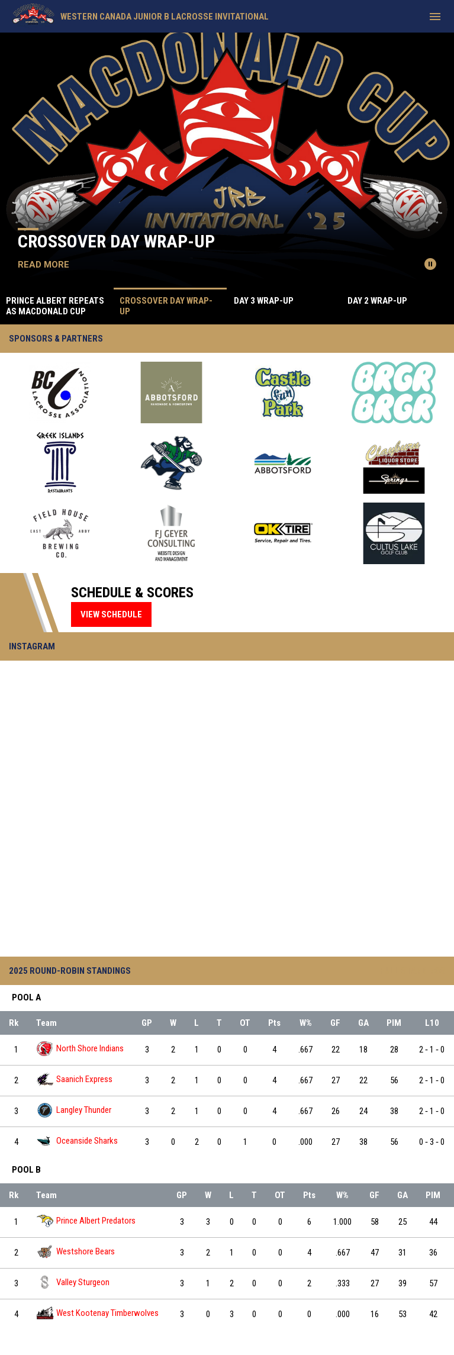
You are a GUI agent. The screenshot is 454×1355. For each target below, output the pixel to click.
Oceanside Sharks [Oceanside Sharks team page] (77, 1141)
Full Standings (412, 970)
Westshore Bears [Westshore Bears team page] (75, 1251)
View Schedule (111, 614)
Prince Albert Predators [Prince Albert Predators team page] (86, 1221)
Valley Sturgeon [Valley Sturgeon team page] (73, 1282)
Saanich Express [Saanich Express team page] (74, 1079)
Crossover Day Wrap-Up (116, 241)
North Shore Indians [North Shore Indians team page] (80, 1048)
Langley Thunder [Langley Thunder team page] (73, 1110)
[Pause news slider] (430, 264)
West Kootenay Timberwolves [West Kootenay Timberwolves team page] (97, 1313)
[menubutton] (435, 16)
